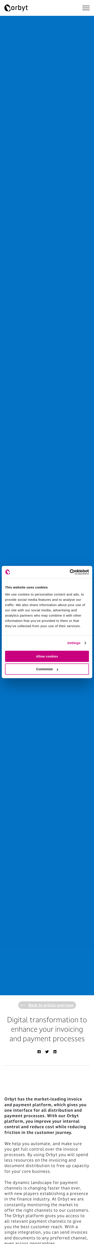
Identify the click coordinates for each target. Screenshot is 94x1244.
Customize (47, 669)
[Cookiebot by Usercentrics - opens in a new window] (70, 572)
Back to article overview (47, 1005)
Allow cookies (47, 656)
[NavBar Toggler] (86, 8)
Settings (74, 643)
